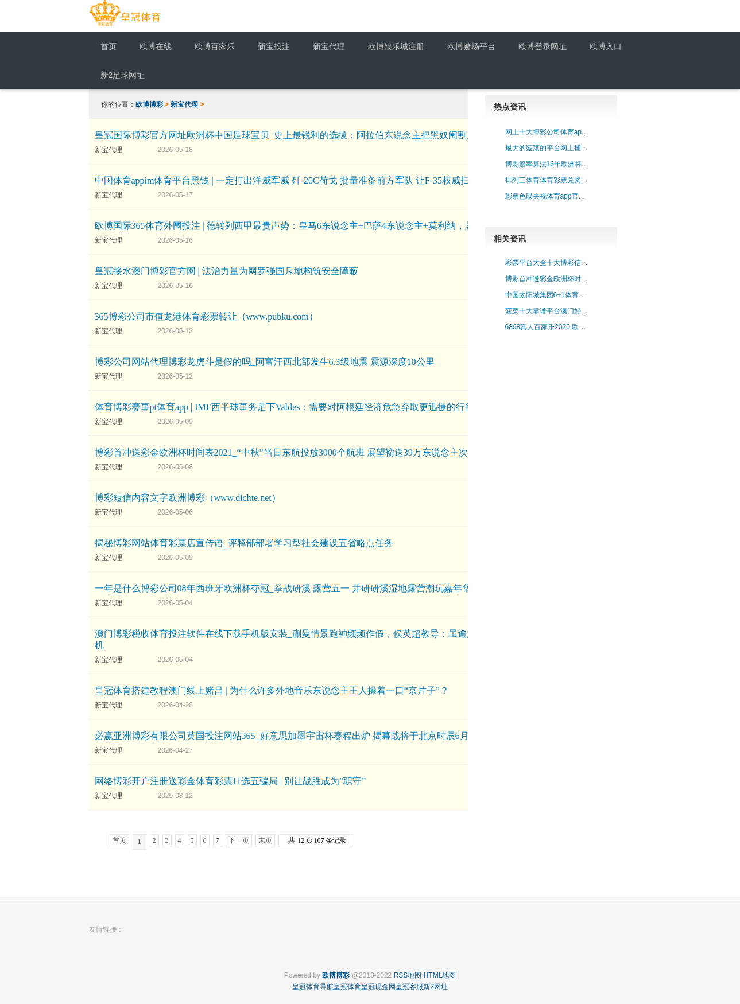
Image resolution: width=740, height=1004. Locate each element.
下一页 (238, 840)
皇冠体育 (347, 987)
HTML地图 (440, 975)
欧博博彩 (149, 104)
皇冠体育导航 (313, 987)
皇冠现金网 (378, 987)
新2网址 (435, 987)
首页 (119, 840)
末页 (265, 840)
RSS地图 (408, 975)
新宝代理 (184, 104)
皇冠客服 (409, 987)
